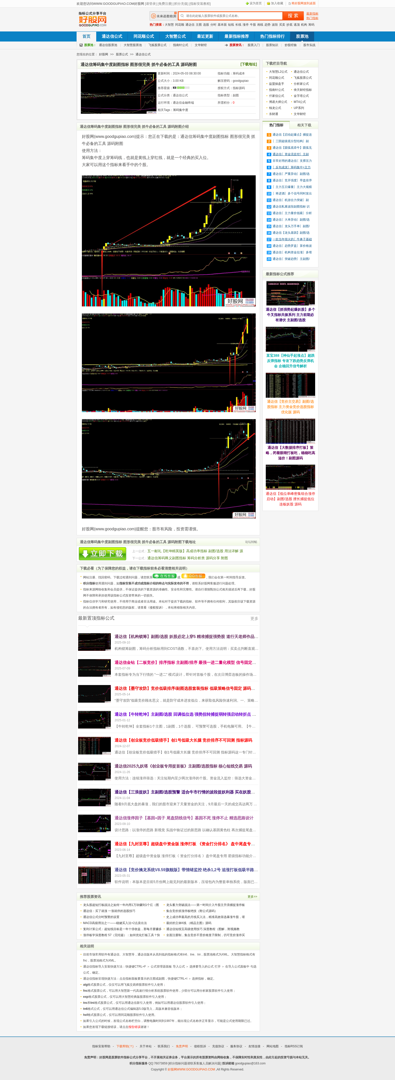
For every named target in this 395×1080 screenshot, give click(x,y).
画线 (260, 24)
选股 (206, 24)
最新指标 (312, 13)
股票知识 (272, 45)
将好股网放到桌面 (303, 3)
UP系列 (299, 108)
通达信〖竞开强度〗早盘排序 (292, 180)
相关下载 (304, 125)
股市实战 (309, 45)
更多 (254, 618)
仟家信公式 (276, 96)
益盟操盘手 (276, 84)
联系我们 (164, 1046)
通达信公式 (112, 36)
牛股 (253, 24)
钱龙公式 (275, 108)
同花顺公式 (144, 36)
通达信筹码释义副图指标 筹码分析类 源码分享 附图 (187, 558)
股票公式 (122, 54)
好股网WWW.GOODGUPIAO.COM (192, 1069)
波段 (275, 24)
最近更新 (205, 36)
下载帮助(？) (125, 1046)
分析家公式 (301, 84)
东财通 (273, 114)
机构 (304, 24)
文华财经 (201, 45)
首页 (86, 36)
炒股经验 (291, 45)
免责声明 (182, 1046)
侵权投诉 (156, 607)
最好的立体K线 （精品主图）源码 (188, 923)
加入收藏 (277, 3)
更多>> (252, 896)
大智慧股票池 (133, 45)
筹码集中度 (180, 110)
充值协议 (218, 1046)
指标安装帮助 (101, 1046)
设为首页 (256, 3)
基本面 (222, 24)
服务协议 (236, 1046)
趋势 (268, 24)
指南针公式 (180, 45)
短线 (231, 24)
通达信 (189, 24)
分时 (213, 24)
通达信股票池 (108, 45)
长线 (238, 24)
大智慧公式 (175, 36)
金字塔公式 (301, 96)
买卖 (282, 24)
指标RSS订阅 (294, 1046)
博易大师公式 (278, 102)
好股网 (103, 54)
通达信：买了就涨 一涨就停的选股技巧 (109, 911)
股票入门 (254, 45)
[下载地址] (249, 64)
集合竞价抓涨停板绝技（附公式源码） (192, 911)
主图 (199, 24)
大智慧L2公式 (278, 71)
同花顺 (179, 24)
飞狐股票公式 (157, 45)
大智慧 (169, 24)
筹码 (311, 24)
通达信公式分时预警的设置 (101, 917)
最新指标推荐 (236, 36)
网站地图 (273, 1046)
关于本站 (146, 1046)
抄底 (289, 24)
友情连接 (254, 1046)
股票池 (302, 36)
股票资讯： (237, 45)
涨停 (246, 24)
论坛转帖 (251, 542)
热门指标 (312, 18)
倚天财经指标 (303, 90)
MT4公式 (300, 102)
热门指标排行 (272, 36)
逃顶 (297, 24)
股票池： (90, 45)
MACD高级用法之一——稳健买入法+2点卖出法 (115, 923)
